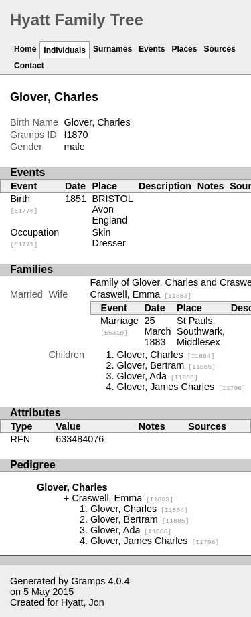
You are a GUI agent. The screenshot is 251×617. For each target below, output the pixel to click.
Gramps (88, 581)
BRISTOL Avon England (112, 209)
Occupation (35, 237)
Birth (24, 204)
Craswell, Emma (141, 294)
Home (25, 49)
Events (152, 49)
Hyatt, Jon (82, 602)
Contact (29, 65)
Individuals (65, 50)
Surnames (112, 49)
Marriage (119, 326)
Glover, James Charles (181, 386)
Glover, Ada (157, 376)
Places (184, 49)
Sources (219, 49)
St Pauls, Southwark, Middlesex (201, 331)
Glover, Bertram (166, 365)
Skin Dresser (109, 237)
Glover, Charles (166, 354)
